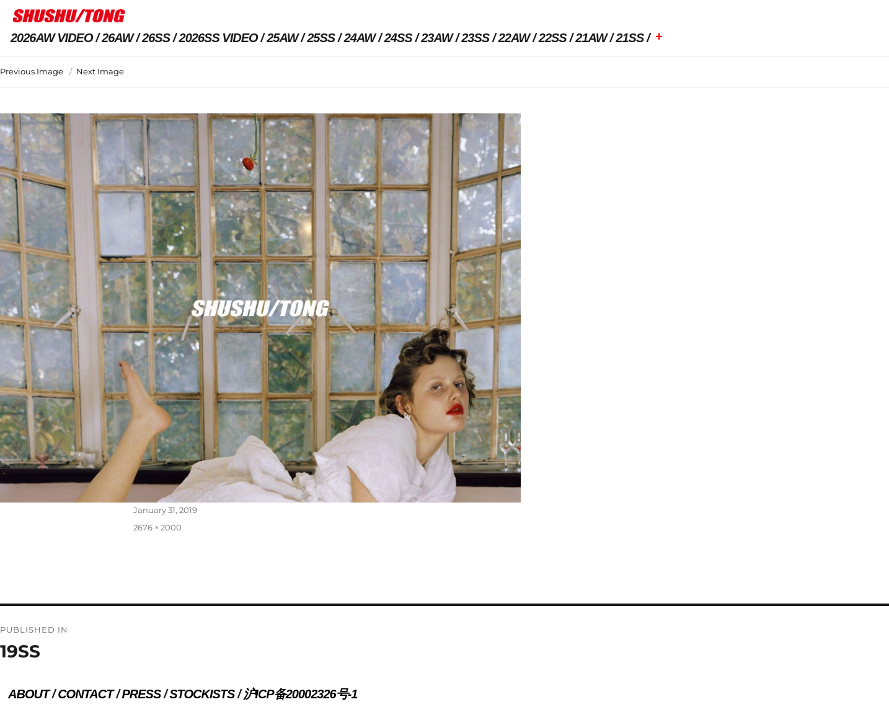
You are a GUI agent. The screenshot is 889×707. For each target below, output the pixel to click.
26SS (156, 38)
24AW (359, 38)
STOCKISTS (201, 694)
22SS (553, 38)
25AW (282, 38)
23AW (436, 38)
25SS (321, 38)
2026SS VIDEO (218, 38)
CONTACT (85, 694)
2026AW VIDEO (52, 38)
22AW (513, 38)
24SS (398, 38)
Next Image (100, 71)
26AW (117, 38)
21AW (590, 38)
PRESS (141, 694)
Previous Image (31, 71)
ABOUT (28, 694)
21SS (630, 38)
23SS (475, 38)
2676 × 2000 (157, 527)
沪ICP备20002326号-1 (300, 694)
